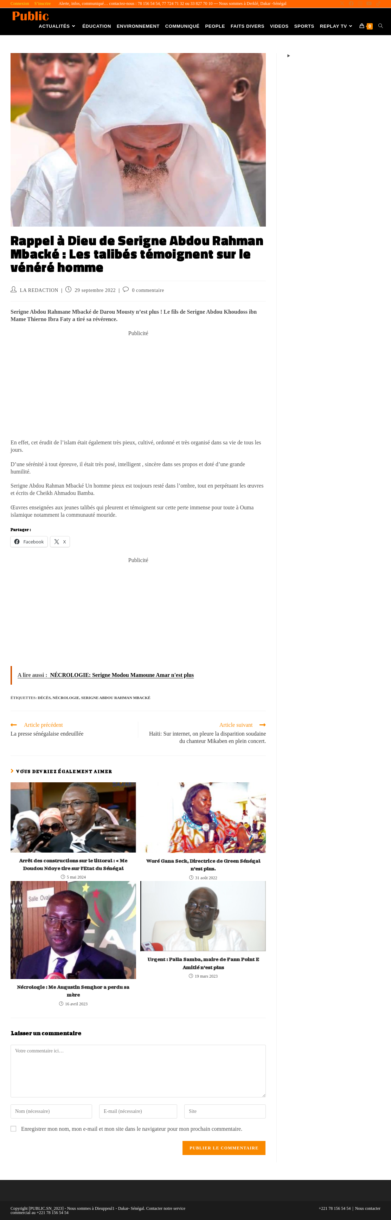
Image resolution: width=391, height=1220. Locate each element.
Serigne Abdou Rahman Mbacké (115, 698)
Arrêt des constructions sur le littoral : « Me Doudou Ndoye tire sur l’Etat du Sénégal (73, 864)
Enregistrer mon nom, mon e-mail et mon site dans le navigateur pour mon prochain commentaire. (131, 1129)
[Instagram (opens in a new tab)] (360, 3)
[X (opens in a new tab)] (342, 3)
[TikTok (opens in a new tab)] (377, 3)
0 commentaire (148, 290)
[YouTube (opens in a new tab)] (369, 3)
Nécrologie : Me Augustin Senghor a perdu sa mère (73, 991)
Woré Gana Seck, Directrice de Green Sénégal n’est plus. (203, 865)
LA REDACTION (39, 290)
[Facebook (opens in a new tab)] (351, 3)
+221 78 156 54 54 (335, 1208)
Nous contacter (367, 1208)
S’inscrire (42, 3)
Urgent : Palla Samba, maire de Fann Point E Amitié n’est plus (203, 963)
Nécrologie (66, 698)
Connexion (20, 3)
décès (44, 698)
